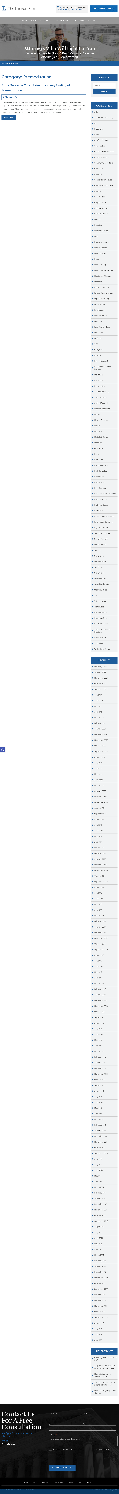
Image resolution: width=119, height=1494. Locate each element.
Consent (97, 193)
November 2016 (101, 1008)
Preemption (99, 478)
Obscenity (98, 450)
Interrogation (99, 388)
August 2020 (99, 759)
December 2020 (101, 736)
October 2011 (99, 1313)
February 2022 (100, 668)
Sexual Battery (100, 580)
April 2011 (98, 1341)
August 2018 (99, 889)
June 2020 (98, 770)
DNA (96, 238)
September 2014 (101, 1155)
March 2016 (99, 1053)
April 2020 (98, 781)
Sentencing (99, 557)
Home (24, 21)
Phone (85, 1425)
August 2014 (99, 1160)
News (74, 21)
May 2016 (98, 1042)
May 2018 (98, 906)
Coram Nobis (99, 198)
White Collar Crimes (102, 650)
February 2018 (100, 923)
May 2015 (98, 1109)
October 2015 (100, 1081)
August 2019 (99, 821)
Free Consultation (102, 8)
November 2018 (101, 872)
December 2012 (100, 1274)
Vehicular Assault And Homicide (103, 632)
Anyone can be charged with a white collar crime (104, 1368)
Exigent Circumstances (103, 294)
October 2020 (100, 747)
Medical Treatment (102, 410)
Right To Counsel (101, 529)
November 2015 (101, 1075)
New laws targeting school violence (105, 1393)
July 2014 (98, 1166)
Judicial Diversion (101, 393)
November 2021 (101, 679)
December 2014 (100, 1138)
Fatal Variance (100, 311)
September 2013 (101, 1223)
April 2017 (98, 979)
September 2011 (101, 1319)
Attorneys (45, 21)
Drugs (96, 261)
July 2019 (98, 826)
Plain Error (98, 461)
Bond (96, 136)
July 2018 (98, 894)
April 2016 (98, 1047)
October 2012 (100, 1285)
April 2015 (98, 1115)
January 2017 (100, 996)
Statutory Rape (100, 591)
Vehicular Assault (101, 625)
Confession (98, 170)
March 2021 (99, 719)
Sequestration (100, 563)
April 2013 (98, 1251)
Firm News (98, 334)
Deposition (98, 221)
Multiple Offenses (101, 439)
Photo (96, 455)
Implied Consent (101, 362)
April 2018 (98, 911)
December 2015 (100, 1070)
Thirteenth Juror (101, 603)
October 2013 (99, 1217)
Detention (98, 227)
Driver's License (100, 249)
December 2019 (100, 798)
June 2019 (98, 832)
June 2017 (98, 968)
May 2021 (98, 708)
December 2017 (100, 934)
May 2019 (98, 838)
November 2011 (100, 1307)
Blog (82, 21)
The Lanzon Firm (12, 97)
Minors (97, 416)
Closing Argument (101, 159)
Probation (98, 512)
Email (51, 1425)
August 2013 (99, 1228)
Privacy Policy (107, 1451)
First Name (53, 1415)
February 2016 (100, 1058)
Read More (10, 118)
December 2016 (100, 1002)
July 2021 (98, 696)
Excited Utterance (101, 289)
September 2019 (101, 815)
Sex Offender (99, 574)
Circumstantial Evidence (104, 153)
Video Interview (100, 639)
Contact (92, 21)
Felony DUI (98, 323)
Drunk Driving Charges (103, 272)
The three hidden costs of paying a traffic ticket (104, 1385)
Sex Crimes (98, 569)
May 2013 (98, 1245)
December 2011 (100, 1302)
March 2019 (99, 849)
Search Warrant (101, 540)
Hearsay (97, 357)
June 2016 (98, 1036)
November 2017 (101, 940)
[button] (2, 749)
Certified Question (101, 142)
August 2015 (99, 1092)
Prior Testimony (100, 501)
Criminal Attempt (101, 210)
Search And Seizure (102, 535)
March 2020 (99, 787)
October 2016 (100, 1013)
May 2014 (98, 1177)
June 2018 (98, 900)
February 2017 (100, 991)
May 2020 (98, 776)
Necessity (98, 444)
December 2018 (100, 866)
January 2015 (100, 1132)
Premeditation (100, 484)
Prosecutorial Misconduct (104, 518)
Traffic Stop (99, 608)
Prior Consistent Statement (105, 495)
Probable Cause (101, 506)
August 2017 (99, 957)
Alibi (96, 113)
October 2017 (99, 945)
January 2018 (100, 928)
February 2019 (100, 855)
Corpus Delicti (100, 204)
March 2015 (99, 1121)
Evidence (98, 283)
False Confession (101, 306)
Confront (98, 176)
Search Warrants (101, 546)
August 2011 (99, 1324)
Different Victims (101, 232)
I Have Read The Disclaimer (63, 1451)
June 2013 (98, 1240)
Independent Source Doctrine (102, 369)
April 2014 (98, 1183)
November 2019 (101, 804)
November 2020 (101, 742)
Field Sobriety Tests (102, 328)
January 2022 (100, 674)
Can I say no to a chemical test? (105, 1360)
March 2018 (99, 917)
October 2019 (100, 810)
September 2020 (101, 753)
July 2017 (98, 962)
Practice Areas (61, 21)
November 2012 (101, 1279)
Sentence (98, 552)
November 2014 (101, 1143)
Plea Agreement (101, 467)
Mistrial (97, 427)
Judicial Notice (100, 399)
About (34, 21)
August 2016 (99, 1025)
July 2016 (98, 1030)
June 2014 (98, 1172)
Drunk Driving (100, 266)
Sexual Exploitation (102, 586)
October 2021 (100, 685)
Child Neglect (99, 147)
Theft (96, 597)
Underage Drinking (102, 620)
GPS (96, 345)
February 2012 (100, 1296)
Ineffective (98, 382)
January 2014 (100, 1200)
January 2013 (100, 1268)
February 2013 (100, 1262)
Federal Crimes (100, 317)
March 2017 (99, 985)
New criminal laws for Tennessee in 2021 (103, 1376)
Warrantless (99, 645)
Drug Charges (100, 255)
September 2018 (101, 883)
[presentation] (64, 1459)
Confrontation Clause (103, 181)
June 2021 (98, 702)
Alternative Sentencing (103, 119)
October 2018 (100, 877)
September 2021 (101, 691)
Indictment (98, 376)
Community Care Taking (104, 164)
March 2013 (99, 1257)
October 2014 (99, 1149)
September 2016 (101, 1019)
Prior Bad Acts (100, 489)
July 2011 (98, 1330)
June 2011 (98, 1336)
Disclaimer (98, 1451)
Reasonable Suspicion (103, 523)
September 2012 (101, 1290)
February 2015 (100, 1126)
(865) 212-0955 (9, 1445)
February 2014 (100, 1194)
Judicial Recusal (101, 405)
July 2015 (98, 1098)
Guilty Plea (98, 351)
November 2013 (101, 1211)
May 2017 (98, 974)
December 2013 (100, 1206)
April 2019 (98, 843)
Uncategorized (100, 614)
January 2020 (100, 793)
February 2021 (100, 725)
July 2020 (98, 764)
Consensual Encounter (103, 187)
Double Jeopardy (101, 244)
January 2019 (100, 860)
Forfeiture (98, 340)
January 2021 (100, 730)
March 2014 (99, 1189)
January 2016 (100, 1064)
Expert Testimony (101, 300)
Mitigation (98, 433)
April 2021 (98, 713)
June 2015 (98, 1104)
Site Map (103, 1490)
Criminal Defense (101, 215)
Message (53, 1436)
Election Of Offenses (102, 277)
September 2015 (101, 1087)
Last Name (87, 1415)
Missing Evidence (101, 422)
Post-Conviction (100, 472)
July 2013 (98, 1234)
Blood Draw (99, 130)
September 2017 (101, 951)
